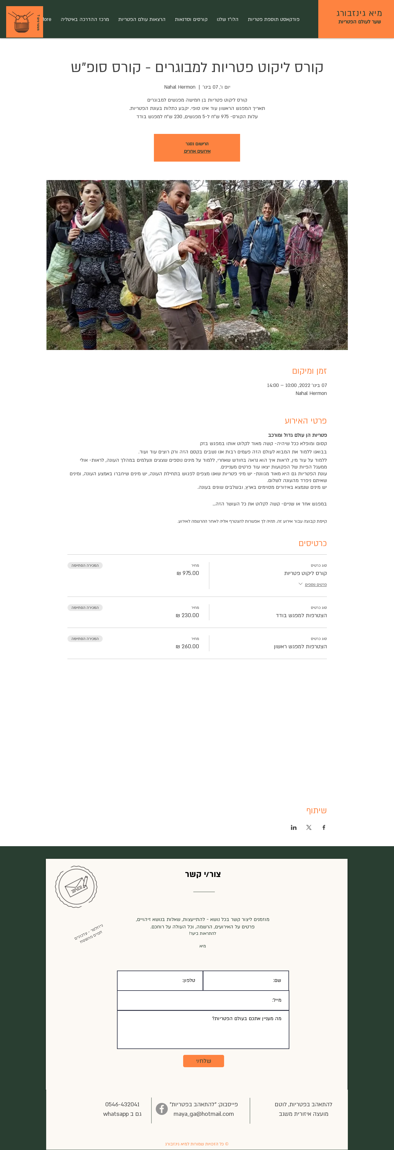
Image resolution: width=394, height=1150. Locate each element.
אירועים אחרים (197, 151)
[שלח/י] (203, 1061)
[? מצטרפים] (38, 22)
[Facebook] (162, 1109)
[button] (21, 22)
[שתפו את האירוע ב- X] (309, 827)
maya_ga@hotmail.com (204, 1114)
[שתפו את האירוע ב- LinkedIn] (294, 827)
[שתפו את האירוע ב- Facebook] (324, 827)
